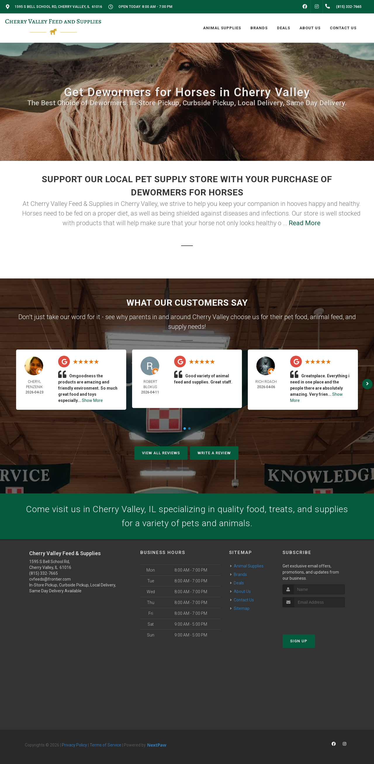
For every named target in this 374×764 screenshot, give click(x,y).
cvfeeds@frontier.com (50, 579)
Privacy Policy (74, 745)
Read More (305, 223)
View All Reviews (161, 453)
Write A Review (214, 453)
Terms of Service (105, 745)
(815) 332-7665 (43, 573)
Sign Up (298, 641)
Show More (92, 400)
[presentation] (314, 618)
